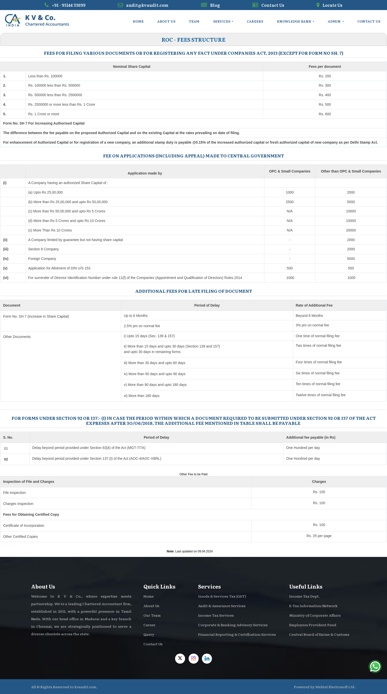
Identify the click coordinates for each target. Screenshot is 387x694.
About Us (166, 21)
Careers (255, 21)
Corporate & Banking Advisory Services (233, 624)
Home (138, 21)
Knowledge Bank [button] (294, 21)
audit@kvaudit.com (143, 5)
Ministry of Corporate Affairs (315, 615)
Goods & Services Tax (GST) (222, 596)
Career (149, 624)
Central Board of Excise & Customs (319, 634)
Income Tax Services (216, 615)
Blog (210, 5)
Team (194, 21)
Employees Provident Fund (312, 624)
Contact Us (268, 5)
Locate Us (329, 5)
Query (148, 634)
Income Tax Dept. (304, 596)
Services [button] (222, 21)
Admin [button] (334, 21)
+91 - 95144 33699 (65, 5)
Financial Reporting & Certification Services (237, 634)
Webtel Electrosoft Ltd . (335, 686)
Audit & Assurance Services (222, 605)
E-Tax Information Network (313, 605)
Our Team (152, 615)
